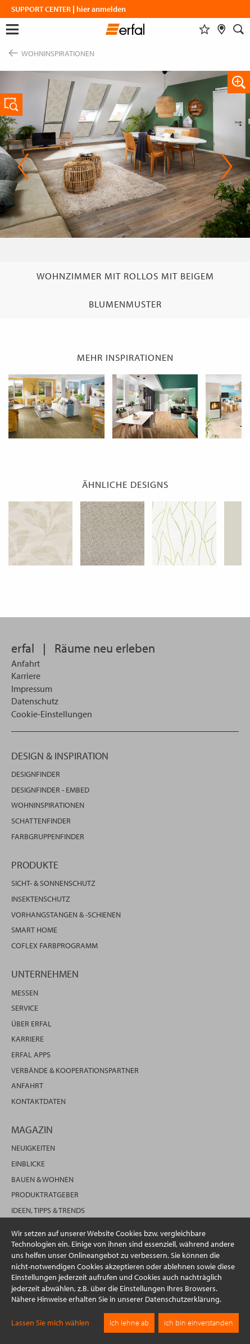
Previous (23, 166)
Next (226, 166)
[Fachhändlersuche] (221, 29)
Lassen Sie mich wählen (50, 1323)
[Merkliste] (204, 29)
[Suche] (238, 29)
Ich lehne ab (129, 1323)
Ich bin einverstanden (198, 1323)
